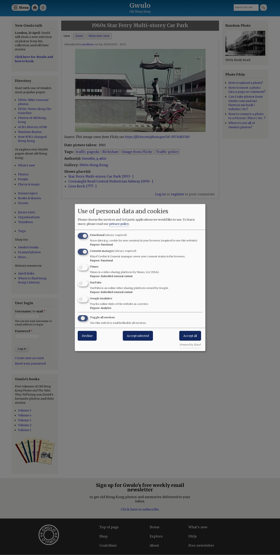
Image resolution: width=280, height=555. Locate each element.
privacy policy (119, 224)
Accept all (190, 335)
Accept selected (138, 335)
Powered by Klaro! (190, 344)
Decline (87, 335)
